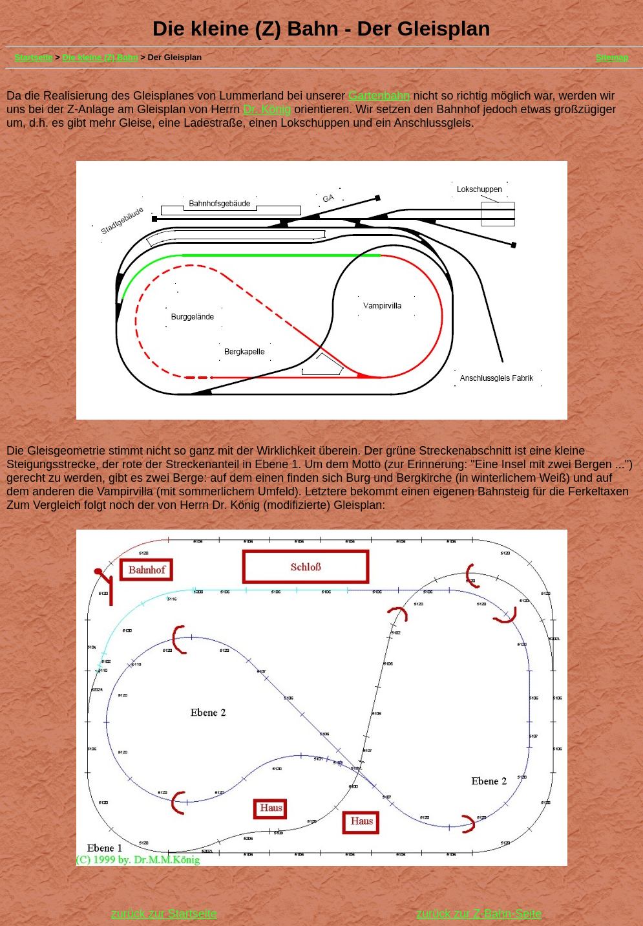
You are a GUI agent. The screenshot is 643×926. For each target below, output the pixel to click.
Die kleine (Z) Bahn (100, 57)
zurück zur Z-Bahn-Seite (479, 913)
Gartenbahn (379, 95)
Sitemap (612, 57)
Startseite (34, 57)
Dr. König (267, 109)
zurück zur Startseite (164, 913)
